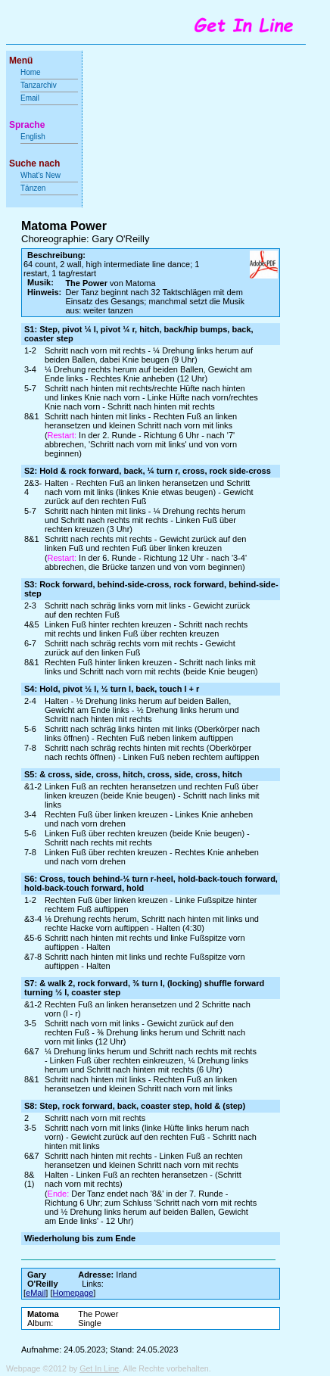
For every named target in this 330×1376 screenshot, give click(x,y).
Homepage (73, 1292)
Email (29, 98)
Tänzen (32, 188)
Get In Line (99, 1368)
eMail (35, 1292)
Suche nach (34, 163)
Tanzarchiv (38, 85)
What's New (41, 175)
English (32, 136)
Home (30, 72)
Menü (21, 60)
